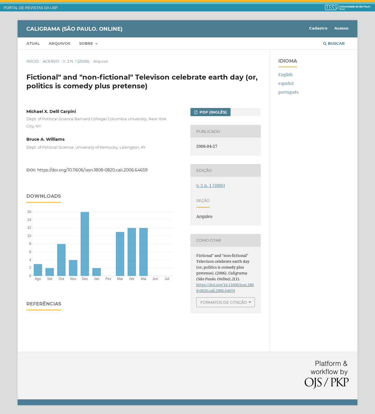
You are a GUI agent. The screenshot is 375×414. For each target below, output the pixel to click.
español (286, 83)
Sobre (86, 43)
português (288, 92)
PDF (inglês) (212, 112)
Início (32, 61)
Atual (33, 43)
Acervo (51, 61)
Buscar (334, 43)
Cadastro (318, 28)
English (285, 74)
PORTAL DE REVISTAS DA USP (31, 8)
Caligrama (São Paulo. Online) (74, 28)
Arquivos (59, 43)
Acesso (341, 28)
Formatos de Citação (223, 302)
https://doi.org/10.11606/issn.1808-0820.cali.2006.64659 (92, 170)
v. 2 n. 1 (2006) (76, 61)
